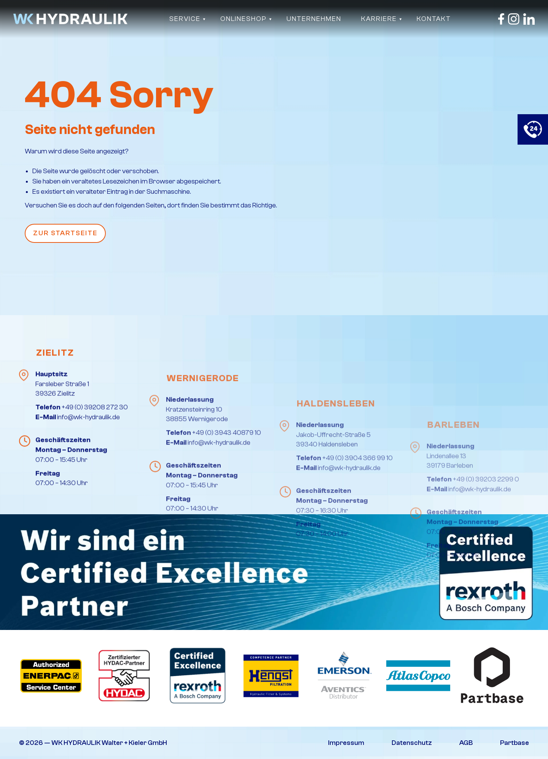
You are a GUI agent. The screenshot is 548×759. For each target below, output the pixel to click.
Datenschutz (412, 743)
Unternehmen (314, 19)
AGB (466, 743)
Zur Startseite (65, 233)
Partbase (514, 743)
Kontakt (434, 19)
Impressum (346, 743)
